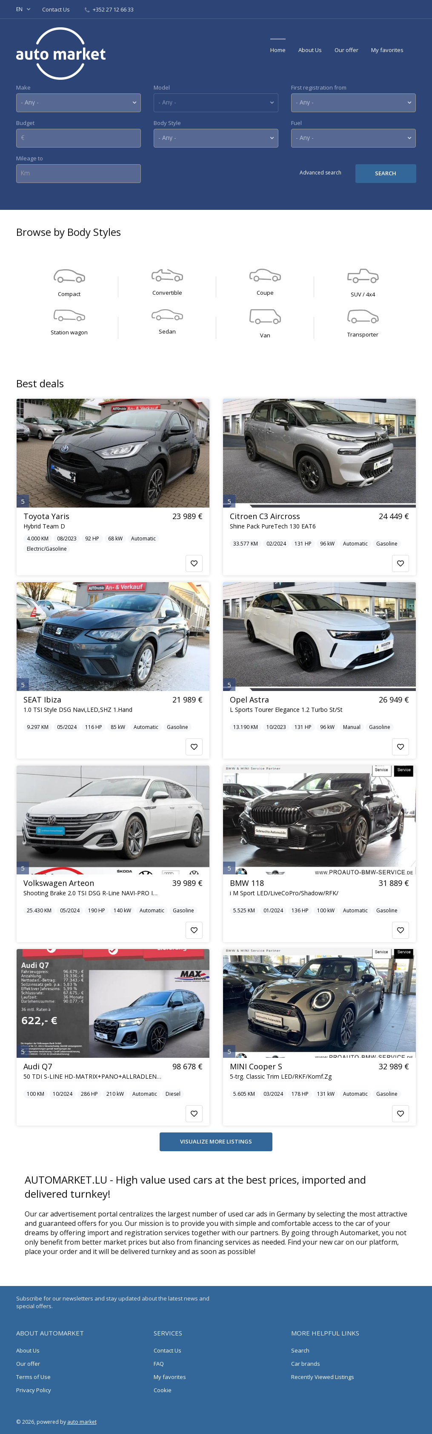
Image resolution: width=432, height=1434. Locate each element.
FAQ (159, 1363)
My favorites (387, 50)
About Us (310, 50)
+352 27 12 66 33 (109, 9)
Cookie (163, 1390)
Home (278, 50)
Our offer (346, 50)
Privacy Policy (33, 1390)
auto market (82, 1421)
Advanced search (320, 172)
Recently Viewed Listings (322, 1377)
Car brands (305, 1363)
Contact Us (56, 9)
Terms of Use (33, 1377)
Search (300, 1350)
